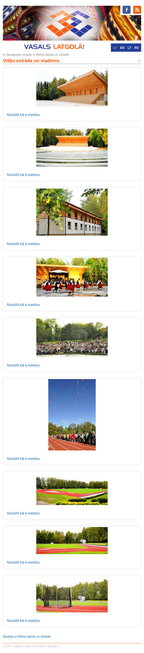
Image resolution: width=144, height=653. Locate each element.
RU (137, 47)
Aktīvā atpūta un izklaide (52, 54)
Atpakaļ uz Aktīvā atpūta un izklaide (27, 636)
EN (122, 47)
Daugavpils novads (19, 54)
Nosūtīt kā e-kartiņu (23, 115)
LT (129, 47)
